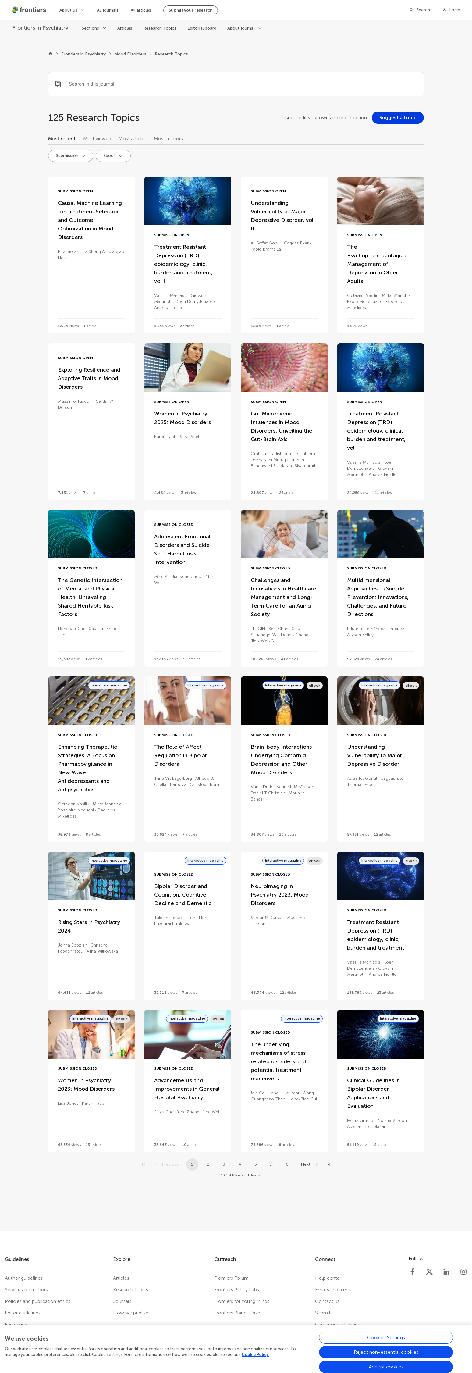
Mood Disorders (130, 54)
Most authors (168, 138)
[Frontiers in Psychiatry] (40, 28)
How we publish (130, 1313)
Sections (91, 28)
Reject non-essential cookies (386, 1358)
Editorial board (201, 28)
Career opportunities (337, 1324)
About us (69, 10)
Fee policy (16, 1324)
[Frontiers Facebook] (412, 1271)
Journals (122, 1301)
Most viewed (97, 138)
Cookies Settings (386, 1343)
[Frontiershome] (29, 10)
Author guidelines (24, 1278)
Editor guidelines (23, 1313)
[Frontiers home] (50, 54)
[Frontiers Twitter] (429, 1271)
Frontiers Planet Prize (237, 1313)
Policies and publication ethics (37, 1301)
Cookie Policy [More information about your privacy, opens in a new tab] (255, 1360)
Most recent (62, 138)
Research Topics (159, 28)
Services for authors (26, 1290)
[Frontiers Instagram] (463, 1271)
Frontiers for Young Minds (241, 1301)
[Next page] (310, 1164)
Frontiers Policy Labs (236, 1290)
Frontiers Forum (231, 1278)
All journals (108, 10)
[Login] (451, 10)
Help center (328, 1278)
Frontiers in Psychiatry (83, 54)
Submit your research (191, 10)
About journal (241, 28)
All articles (141, 10)
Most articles (133, 138)
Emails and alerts (333, 1290)
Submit (323, 1313)
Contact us (327, 1301)
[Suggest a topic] (398, 118)
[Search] (419, 10)
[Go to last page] (329, 1164)
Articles (124, 28)
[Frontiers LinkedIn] (446, 1271)
